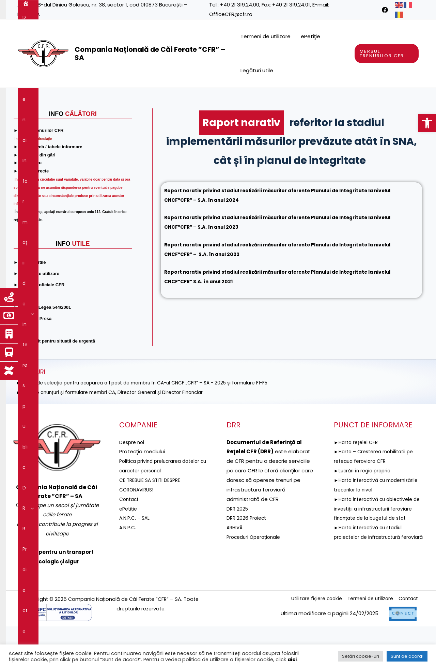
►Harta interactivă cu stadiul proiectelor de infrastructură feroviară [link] (371, 588)
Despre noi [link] (54, 98)
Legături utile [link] (256, 70)
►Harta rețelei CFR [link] (357, 483)
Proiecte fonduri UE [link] (209, 98)
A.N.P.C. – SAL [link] (135, 559)
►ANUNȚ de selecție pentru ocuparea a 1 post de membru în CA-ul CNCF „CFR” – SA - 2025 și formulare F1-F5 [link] (153, 423)
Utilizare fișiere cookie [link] (306, 640)
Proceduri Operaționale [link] (256, 578)
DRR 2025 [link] (238, 549)
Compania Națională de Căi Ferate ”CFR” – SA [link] (150, 53)
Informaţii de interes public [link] (115, 98)
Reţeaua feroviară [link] (269, 98)
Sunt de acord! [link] (407, 656)
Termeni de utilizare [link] (265, 36)
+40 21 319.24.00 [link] (239, 4)
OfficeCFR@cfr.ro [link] (230, 14)
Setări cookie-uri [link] (360, 656)
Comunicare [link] (183, 118)
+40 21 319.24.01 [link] (291, 4)
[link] (427, 123)
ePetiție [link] (129, 549)
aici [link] (292, 659)
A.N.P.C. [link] (128, 568)
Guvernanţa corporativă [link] (51, 118)
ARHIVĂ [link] (235, 568)
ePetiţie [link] (310, 36)
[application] (67, 98)
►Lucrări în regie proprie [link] (364, 511)
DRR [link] (166, 98)
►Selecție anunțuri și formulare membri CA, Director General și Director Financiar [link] (117, 433)
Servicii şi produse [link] (327, 98)
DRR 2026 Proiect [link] (247, 559)
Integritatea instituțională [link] (122, 118)
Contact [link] (221, 118)
